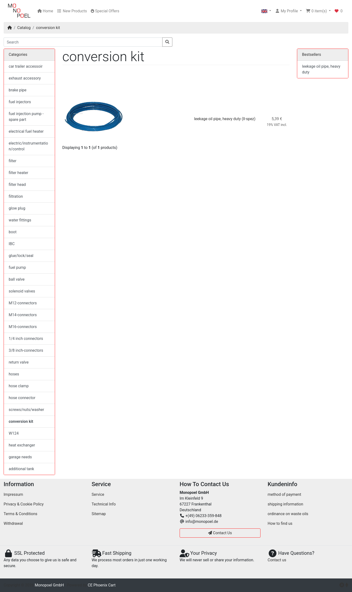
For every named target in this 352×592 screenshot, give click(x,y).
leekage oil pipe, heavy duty (217, 119)
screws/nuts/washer (26, 409)
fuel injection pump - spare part (26, 116)
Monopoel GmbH (49, 585)
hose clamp (19, 386)
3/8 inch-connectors (26, 350)
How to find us (280, 523)
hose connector (22, 397)
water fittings (20, 220)
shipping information (285, 504)
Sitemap (99, 514)
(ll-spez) (248, 119)
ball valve (17, 279)
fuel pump (17, 267)
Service (98, 494)
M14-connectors (23, 315)
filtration (16, 196)
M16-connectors (23, 326)
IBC (12, 243)
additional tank (21, 469)
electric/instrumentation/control (28, 146)
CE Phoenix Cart (102, 585)
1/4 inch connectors (26, 338)
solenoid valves (22, 291)
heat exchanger (22, 445)
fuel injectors (20, 102)
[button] (266, 11)
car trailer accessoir (25, 66)
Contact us (277, 560)
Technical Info (104, 504)
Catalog (24, 27)
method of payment (284, 494)
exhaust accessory (25, 78)
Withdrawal (13, 523)
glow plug (17, 208)
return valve (18, 362)
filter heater (18, 172)
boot (12, 232)
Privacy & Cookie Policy (24, 504)
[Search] (83, 42)
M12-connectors (23, 303)
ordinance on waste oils (288, 514)
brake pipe (18, 90)
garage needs (20, 457)
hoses (14, 374)
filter (12, 161)
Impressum (13, 494)
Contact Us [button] (220, 533)
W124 (14, 433)
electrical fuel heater (26, 131)
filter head (17, 184)
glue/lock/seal (21, 255)
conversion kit (48, 27)
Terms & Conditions (20, 514)
